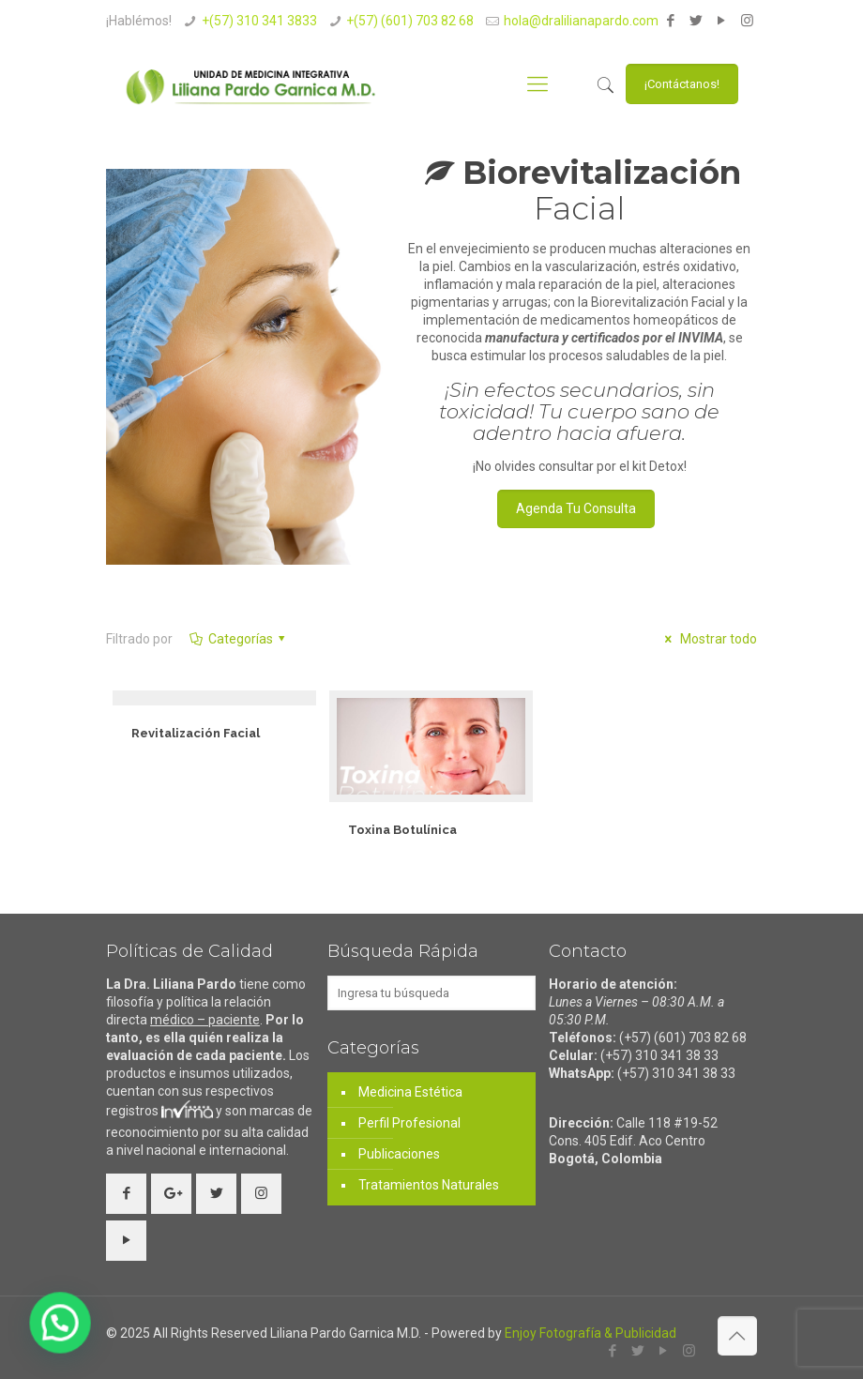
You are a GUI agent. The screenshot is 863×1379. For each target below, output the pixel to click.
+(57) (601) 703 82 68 (410, 20)
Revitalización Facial (195, 733)
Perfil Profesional (409, 1122)
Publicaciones (399, 1153)
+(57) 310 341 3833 (259, 20)
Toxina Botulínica (402, 830)
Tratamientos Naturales (428, 1184)
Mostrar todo (708, 638)
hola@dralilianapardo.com (581, 20)
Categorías (239, 638)
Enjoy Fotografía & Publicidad (590, 1333)
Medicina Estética (410, 1091)
